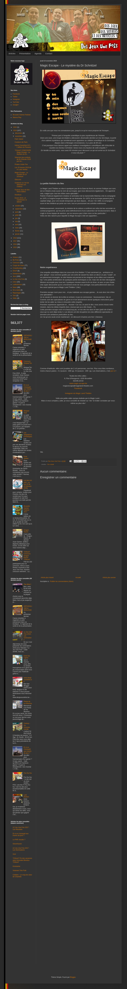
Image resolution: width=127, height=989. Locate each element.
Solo (14, 295)
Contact (48, 53)
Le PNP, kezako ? (19, 840)
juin (16, 218)
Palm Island (19, 139)
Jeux (14, 276)
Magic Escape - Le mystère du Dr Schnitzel (21, 174)
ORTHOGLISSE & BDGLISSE (28, 337)
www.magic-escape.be (78, 383)
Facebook (78, 388)
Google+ (16, 105)
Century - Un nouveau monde (27, 726)
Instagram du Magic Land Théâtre (78, 393)
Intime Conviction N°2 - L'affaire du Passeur (23, 146)
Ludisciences (17, 284)
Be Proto (16, 260)
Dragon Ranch (26, 531)
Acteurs (15, 257)
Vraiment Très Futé (19, 870)
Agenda (37, 53)
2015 (15, 247)
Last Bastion (26, 796)
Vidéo (15, 298)
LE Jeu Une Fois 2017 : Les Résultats (21, 828)
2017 (15, 241)
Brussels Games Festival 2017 (27, 509)
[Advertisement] (78, 556)
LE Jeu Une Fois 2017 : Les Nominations (21, 849)
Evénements (17, 274)
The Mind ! (27, 584)
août (17, 212)
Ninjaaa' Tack (26, 412)
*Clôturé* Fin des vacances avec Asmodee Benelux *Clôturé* (22, 860)
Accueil (78, 577)
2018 (15, 238)
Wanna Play (17, 117)
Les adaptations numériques (28, 435)
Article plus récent (47, 577)
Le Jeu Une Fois (18, 279)
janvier (17, 234)
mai (16, 221)
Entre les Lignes (27, 657)
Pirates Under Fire (21, 164)
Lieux (15, 282)
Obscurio (18, 180)
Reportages (17, 293)
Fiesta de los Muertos (28, 702)
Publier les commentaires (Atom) (61, 581)
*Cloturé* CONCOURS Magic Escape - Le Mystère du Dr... (23, 152)
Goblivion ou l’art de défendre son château (22, 185)
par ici (113, 371)
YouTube (16, 102)
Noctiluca (18, 195)
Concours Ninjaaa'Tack (28, 363)
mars (17, 228)
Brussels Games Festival (21, 115)
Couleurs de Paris (21, 142)
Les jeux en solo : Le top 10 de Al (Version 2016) (28, 484)
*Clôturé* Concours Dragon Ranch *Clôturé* (27, 556)
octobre (18, 206)
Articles (12, 53)
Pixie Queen (26, 457)
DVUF (15, 271)
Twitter (15, 97)
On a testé (50, 464)
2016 (15, 244)
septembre (19, 209)
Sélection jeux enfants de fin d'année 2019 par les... (23, 159)
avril (16, 224)
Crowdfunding (18, 268)
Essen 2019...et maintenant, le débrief (21, 200)
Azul (14, 854)
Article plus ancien (109, 577)
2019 (15, 130)
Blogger (73, 977)
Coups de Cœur (18, 265)
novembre (19, 136)
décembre (19, 133)
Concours (16, 263)
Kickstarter (16, 866)
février (17, 231)
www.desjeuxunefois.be (28, 680)
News (15, 287)
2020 (15, 127)
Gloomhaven (17, 844)
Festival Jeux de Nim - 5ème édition (23, 191)
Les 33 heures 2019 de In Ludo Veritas (23, 168)
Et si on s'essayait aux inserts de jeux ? (27, 388)
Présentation (25, 53)
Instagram (16, 99)
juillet (17, 215)
